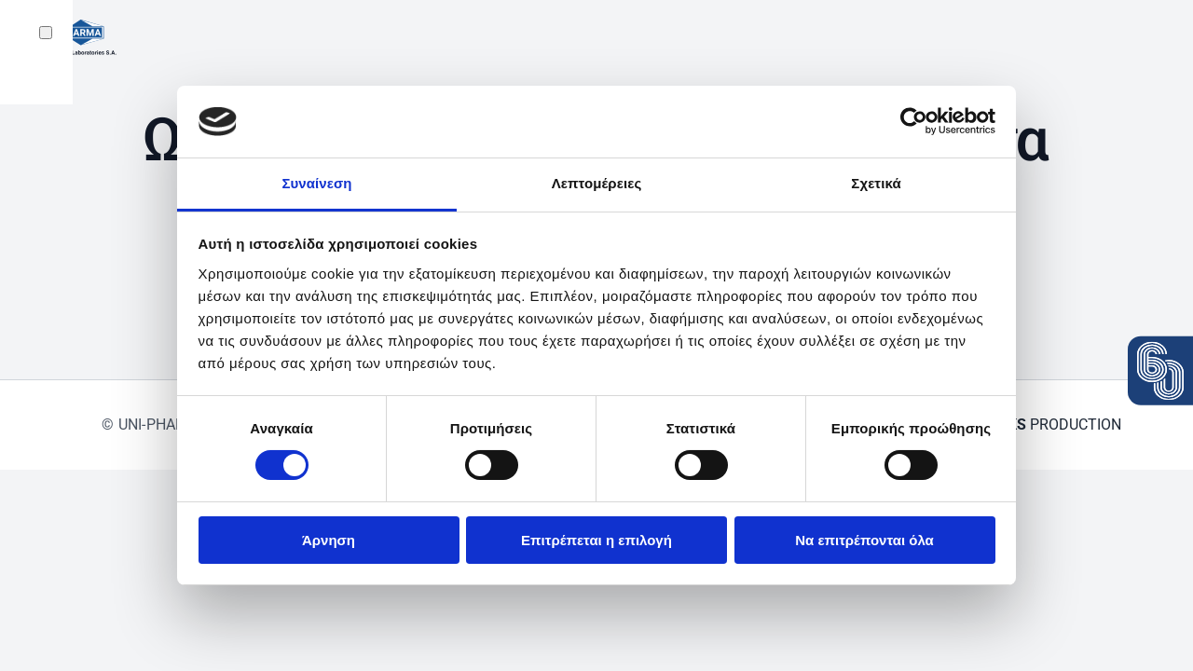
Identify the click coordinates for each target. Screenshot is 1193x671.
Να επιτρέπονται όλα (864, 540)
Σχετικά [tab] (875, 183)
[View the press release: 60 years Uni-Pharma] (1160, 370)
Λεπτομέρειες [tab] (597, 183)
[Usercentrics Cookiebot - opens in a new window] (913, 121)
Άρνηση (328, 540)
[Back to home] (73, 37)
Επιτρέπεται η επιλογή (596, 540)
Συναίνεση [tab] (316, 183)
